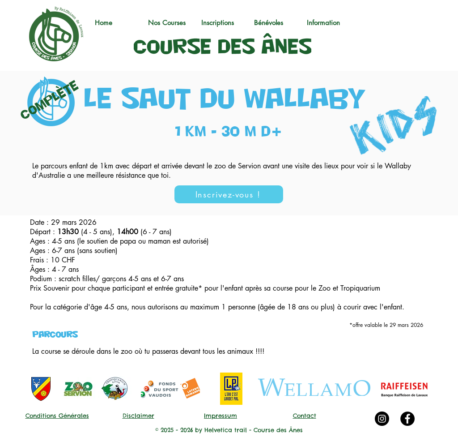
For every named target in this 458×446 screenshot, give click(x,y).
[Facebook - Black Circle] (407, 419)
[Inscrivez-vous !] (228, 194)
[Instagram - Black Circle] (382, 419)
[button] (170, 22)
